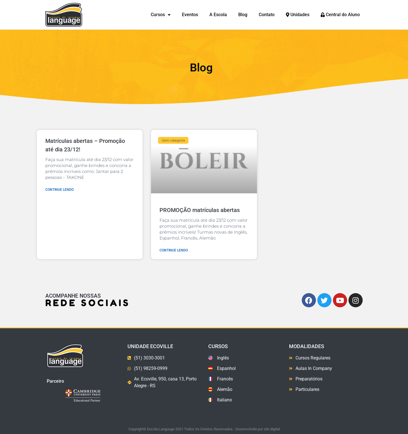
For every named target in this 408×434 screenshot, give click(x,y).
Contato (267, 14)
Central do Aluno (340, 14)
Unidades (297, 14)
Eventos (190, 14)
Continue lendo (59, 190)
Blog (242, 14)
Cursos (161, 15)
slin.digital (272, 429)
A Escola (218, 14)
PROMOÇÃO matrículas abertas (200, 210)
